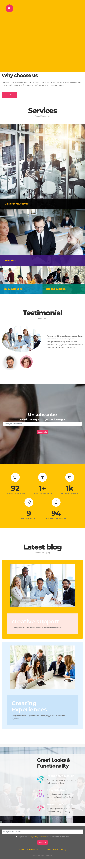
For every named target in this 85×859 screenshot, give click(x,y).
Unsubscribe (32, 849)
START (9, 95)
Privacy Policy (33, 837)
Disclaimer (42, 837)
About (21, 849)
